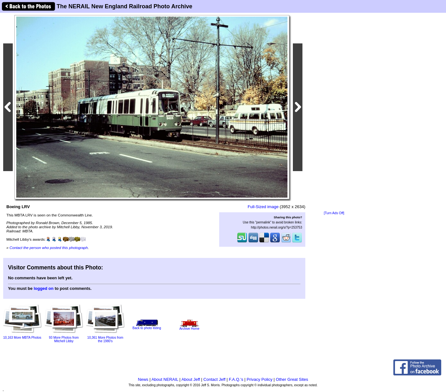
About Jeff (191, 379)
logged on (44, 288)
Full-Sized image (263, 206)
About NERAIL (165, 379)
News (143, 379)
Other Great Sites (292, 379)
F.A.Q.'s (236, 379)
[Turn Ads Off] (334, 213)
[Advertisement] (334, 112)
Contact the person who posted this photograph (49, 247)
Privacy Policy (259, 379)
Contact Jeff (215, 379)
